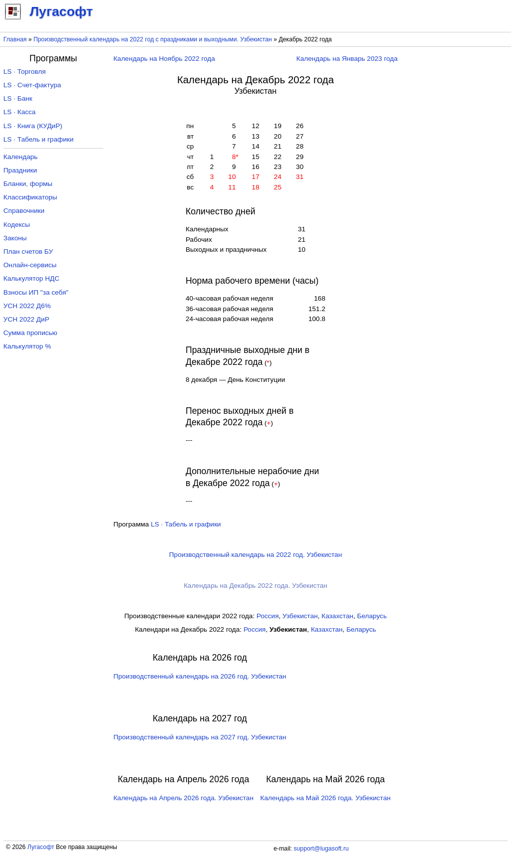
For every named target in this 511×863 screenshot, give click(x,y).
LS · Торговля (24, 71)
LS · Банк (17, 98)
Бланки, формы (27, 183)
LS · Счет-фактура (32, 85)
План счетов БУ (28, 251)
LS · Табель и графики (186, 524)
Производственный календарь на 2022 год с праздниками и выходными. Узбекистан (152, 39)
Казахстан (337, 616)
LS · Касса (19, 112)
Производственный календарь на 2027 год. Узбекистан (199, 737)
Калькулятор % (27, 346)
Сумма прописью (30, 333)
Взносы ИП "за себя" (35, 292)
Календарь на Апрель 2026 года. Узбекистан (183, 798)
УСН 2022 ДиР (26, 319)
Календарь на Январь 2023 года (347, 58)
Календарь (20, 157)
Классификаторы (30, 197)
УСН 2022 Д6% (27, 306)
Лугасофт (40, 847)
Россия (267, 616)
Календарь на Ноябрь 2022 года (164, 58)
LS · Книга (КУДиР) (32, 126)
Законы (15, 238)
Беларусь (372, 616)
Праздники (20, 170)
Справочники (23, 210)
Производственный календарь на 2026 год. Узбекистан (199, 676)
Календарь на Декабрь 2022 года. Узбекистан (255, 585)
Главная (15, 39)
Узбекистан (300, 616)
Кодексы (16, 224)
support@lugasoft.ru (320, 848)
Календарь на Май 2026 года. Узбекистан (325, 798)
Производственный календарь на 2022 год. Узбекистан (255, 554)
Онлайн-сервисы (30, 265)
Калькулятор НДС (31, 278)
